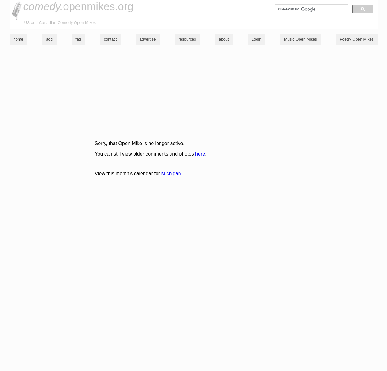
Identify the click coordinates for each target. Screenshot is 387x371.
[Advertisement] (192, 92)
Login (256, 39)
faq (78, 39)
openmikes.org (78, 6)
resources (187, 39)
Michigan (171, 173)
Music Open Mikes (300, 39)
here (200, 153)
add (49, 39)
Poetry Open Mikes (357, 39)
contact (110, 39)
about (224, 39)
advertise (148, 39)
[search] (311, 9)
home (19, 39)
